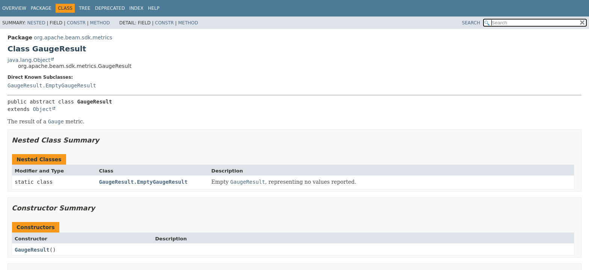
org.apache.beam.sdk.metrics (73, 37)
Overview (14, 8)
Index (136, 8)
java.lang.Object (29, 60)
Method (100, 23)
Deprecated (110, 8)
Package (41, 8)
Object (42, 109)
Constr (76, 23)
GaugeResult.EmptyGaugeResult (52, 85)
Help (154, 8)
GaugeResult (32, 250)
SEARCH (471, 23)
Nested (36, 23)
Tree (85, 8)
